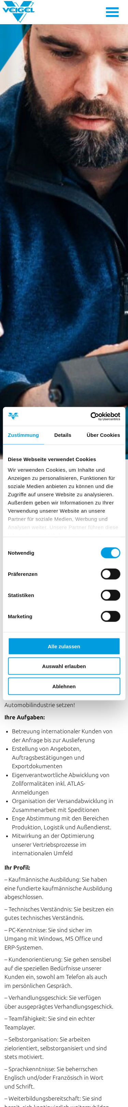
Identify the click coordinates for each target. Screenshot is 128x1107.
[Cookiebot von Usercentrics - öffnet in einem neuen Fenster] (91, 416)
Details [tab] (62, 435)
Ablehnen (63, 686)
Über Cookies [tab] (103, 435)
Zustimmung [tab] (23, 435)
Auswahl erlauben (64, 666)
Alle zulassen (64, 646)
